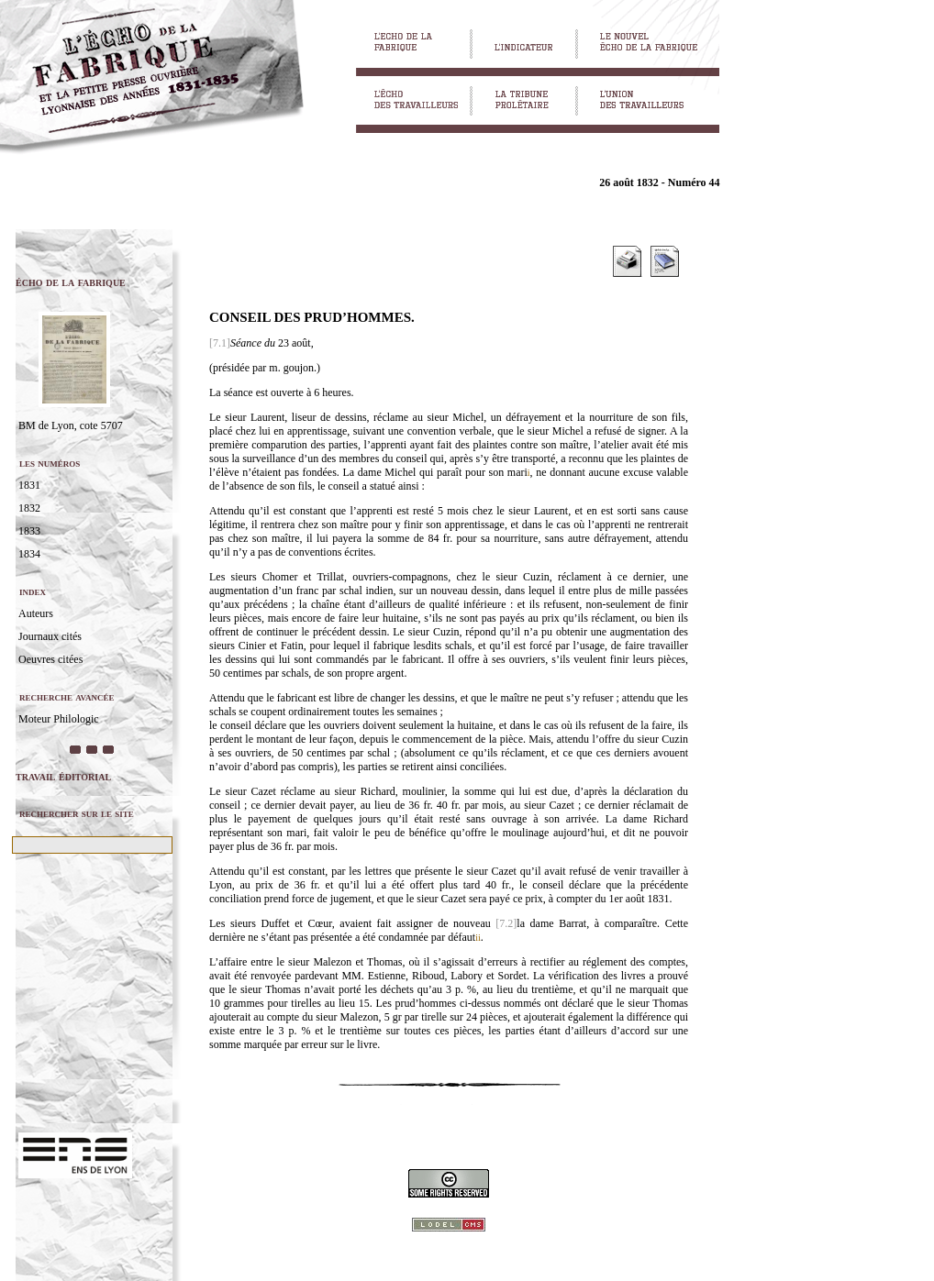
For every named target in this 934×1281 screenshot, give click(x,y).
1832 (29, 508)
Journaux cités (50, 636)
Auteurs (35, 613)
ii (478, 938)
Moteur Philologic (58, 718)
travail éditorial (63, 776)
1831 (29, 485)
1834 (29, 553)
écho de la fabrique (71, 282)
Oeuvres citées (50, 659)
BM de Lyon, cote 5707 (70, 425)
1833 (29, 531)
